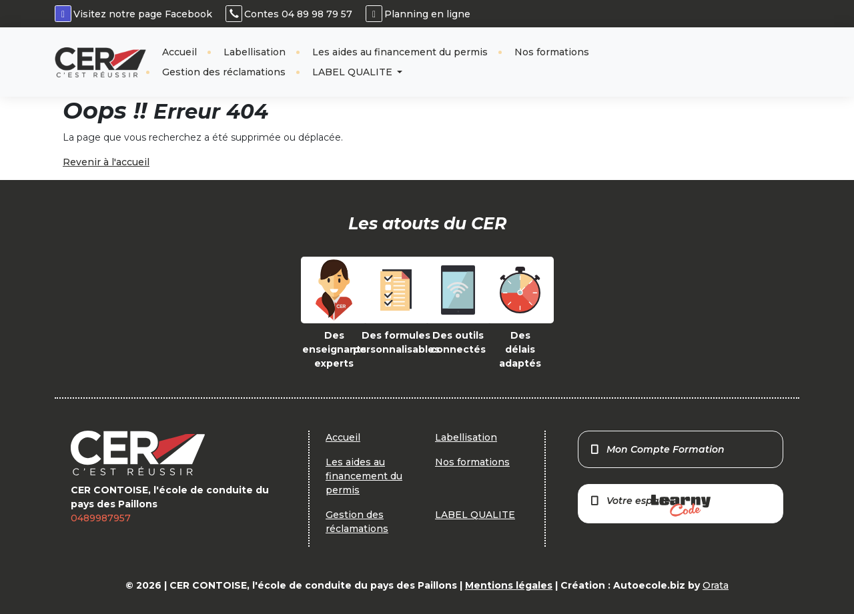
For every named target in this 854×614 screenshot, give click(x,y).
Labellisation (255, 52)
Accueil (179, 52)
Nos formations (551, 52)
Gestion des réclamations (224, 72)
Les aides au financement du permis (400, 52)
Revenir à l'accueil (106, 162)
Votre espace (650, 506)
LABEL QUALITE (353, 72)
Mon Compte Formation (657, 449)
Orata (716, 585)
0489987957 (101, 518)
